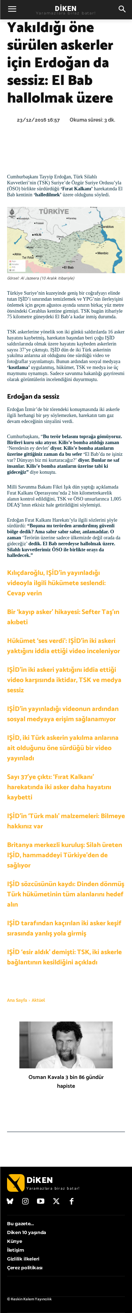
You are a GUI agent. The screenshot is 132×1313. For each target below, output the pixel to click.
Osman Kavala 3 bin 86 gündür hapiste (66, 1082)
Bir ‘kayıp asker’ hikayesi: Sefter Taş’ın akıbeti (63, 617)
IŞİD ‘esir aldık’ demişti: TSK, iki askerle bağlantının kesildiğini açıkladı (64, 957)
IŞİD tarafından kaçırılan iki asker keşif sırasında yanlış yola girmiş (64, 928)
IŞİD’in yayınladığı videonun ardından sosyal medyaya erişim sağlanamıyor (63, 714)
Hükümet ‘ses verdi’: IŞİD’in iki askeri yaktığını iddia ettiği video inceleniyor (63, 646)
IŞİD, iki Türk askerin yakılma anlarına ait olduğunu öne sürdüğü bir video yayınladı (63, 748)
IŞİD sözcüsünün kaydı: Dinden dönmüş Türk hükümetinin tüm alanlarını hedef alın (65, 894)
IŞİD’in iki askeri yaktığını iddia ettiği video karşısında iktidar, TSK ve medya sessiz (64, 680)
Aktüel (38, 1000)
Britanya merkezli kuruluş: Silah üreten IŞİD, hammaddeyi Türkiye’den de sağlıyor (64, 855)
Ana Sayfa (17, 1000)
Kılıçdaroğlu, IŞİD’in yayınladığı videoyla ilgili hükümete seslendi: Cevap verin (56, 583)
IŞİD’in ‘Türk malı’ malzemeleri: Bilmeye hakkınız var (66, 821)
